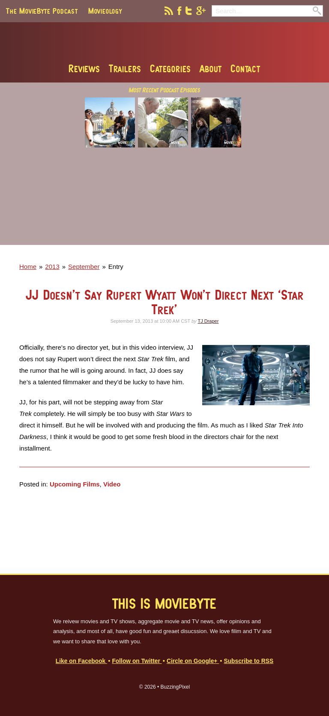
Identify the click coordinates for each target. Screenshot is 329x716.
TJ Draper (207, 321)
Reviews (84, 68)
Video (112, 484)
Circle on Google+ (193, 661)
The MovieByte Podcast (42, 10)
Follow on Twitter (137, 661)
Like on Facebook (81, 661)
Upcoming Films (75, 484)
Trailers (125, 68)
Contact (245, 68)
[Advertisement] (164, 202)
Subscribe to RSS (248, 661)
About (211, 68)
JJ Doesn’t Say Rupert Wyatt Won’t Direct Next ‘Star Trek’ (165, 302)
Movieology (105, 10)
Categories (170, 68)
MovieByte (165, 42)
